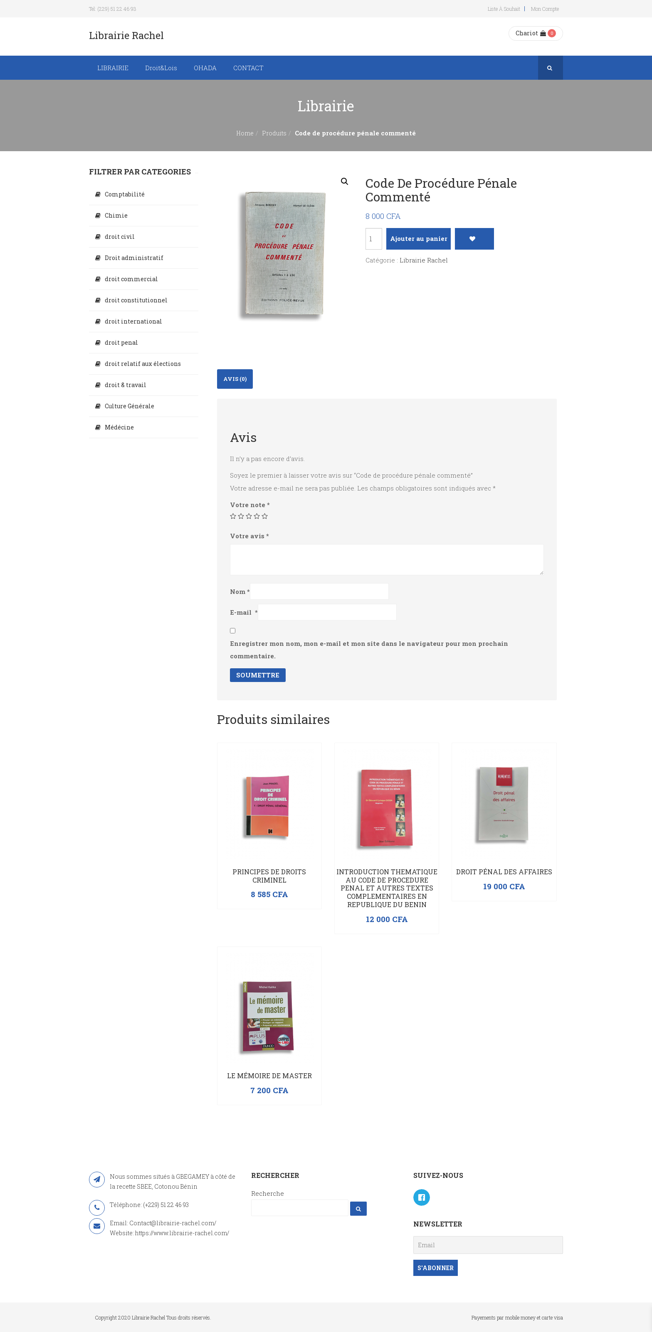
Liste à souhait (504, 8)
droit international (133, 321)
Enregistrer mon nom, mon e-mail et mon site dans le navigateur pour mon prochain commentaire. (369, 649)
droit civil (120, 236)
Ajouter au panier (418, 238)
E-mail (244, 612)
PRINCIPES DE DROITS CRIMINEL (269, 875)
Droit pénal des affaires (504, 871)
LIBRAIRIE (112, 68)
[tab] (235, 379)
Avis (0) (235, 379)
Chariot (531, 33)
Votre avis (249, 536)
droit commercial (131, 279)
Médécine (119, 427)
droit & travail (125, 385)
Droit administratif (134, 258)
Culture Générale (129, 406)
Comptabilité (125, 194)
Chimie (116, 215)
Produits (274, 133)
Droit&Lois (161, 68)
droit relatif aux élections (143, 364)
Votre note (250, 504)
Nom (240, 591)
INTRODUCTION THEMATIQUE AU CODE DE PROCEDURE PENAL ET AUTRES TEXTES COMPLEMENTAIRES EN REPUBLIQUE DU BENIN (386, 888)
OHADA (205, 68)
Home (245, 133)
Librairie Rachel (424, 260)
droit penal (121, 342)
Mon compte (545, 8)
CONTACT (248, 68)
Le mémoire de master (269, 1075)
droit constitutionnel (136, 300)
